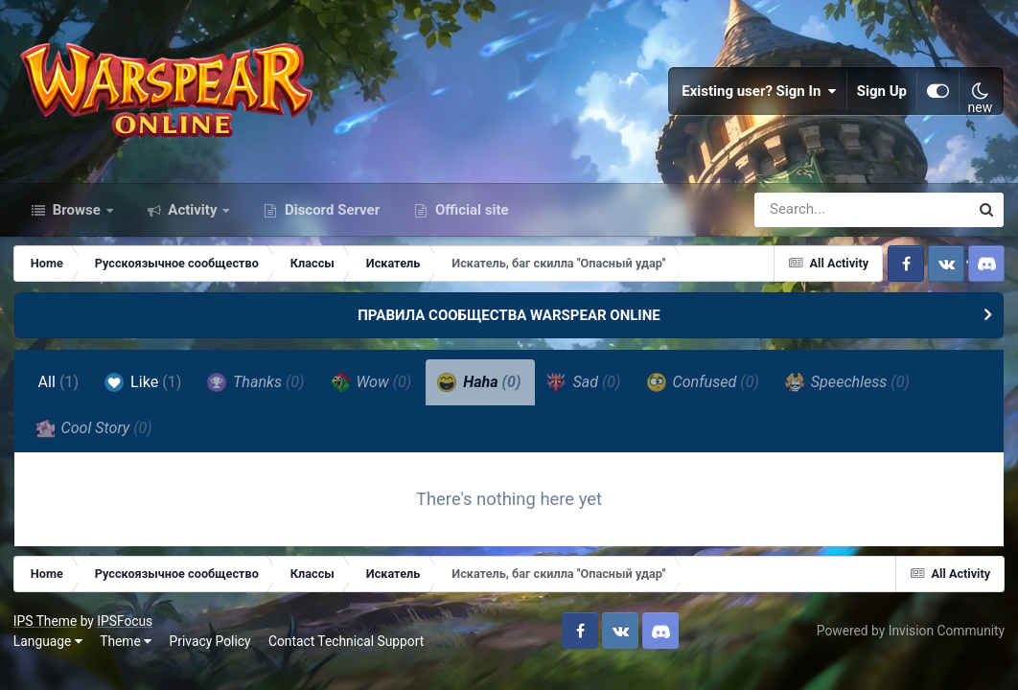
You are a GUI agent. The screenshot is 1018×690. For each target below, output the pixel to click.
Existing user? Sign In (759, 96)
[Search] (807, 218)
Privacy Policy (211, 652)
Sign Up (882, 95)
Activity (193, 218)
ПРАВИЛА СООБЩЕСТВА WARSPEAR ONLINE (509, 324)
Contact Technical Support (347, 652)
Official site (469, 218)
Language (48, 652)
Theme (126, 652)
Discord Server (330, 218)
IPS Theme (46, 631)
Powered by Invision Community (910, 642)
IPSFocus (125, 631)
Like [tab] (143, 391)
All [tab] (59, 391)
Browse (76, 218)
